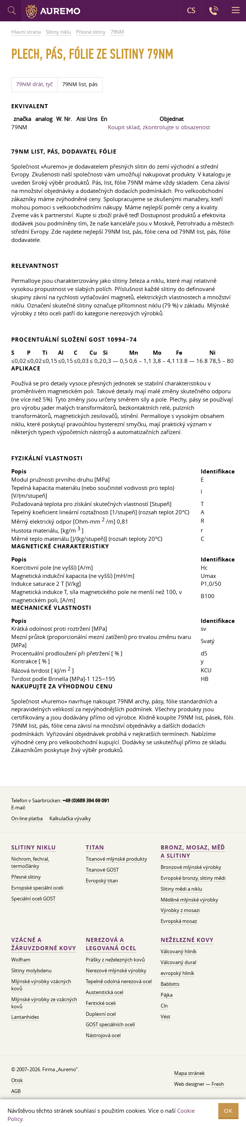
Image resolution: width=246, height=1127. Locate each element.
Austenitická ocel (104, 992)
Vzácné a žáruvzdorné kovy (43, 944)
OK (228, 1111)
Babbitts (170, 984)
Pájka (167, 994)
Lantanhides (25, 1017)
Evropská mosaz (179, 921)
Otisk (17, 1080)
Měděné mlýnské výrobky (189, 899)
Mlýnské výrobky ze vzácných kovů (44, 1003)
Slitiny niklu (33, 847)
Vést (165, 1016)
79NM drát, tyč (34, 84)
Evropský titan (102, 880)
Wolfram (20, 959)
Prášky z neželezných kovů (115, 959)
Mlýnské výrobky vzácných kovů (41, 985)
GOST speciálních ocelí (110, 1024)
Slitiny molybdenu (31, 970)
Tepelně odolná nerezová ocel (119, 981)
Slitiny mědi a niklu (181, 888)
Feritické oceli (101, 1003)
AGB (16, 1091)
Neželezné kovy (187, 940)
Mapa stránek (189, 1073)
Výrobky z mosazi (180, 910)
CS (191, 10)
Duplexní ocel (101, 1014)
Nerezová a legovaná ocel (111, 944)
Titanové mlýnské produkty (116, 858)
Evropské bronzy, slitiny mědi (193, 878)
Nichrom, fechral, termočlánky (30, 862)
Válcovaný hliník (179, 951)
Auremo (53, 11)
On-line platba (27, 818)
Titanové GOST (102, 869)
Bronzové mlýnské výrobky (191, 867)
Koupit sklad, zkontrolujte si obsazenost (159, 127)
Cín (164, 1005)
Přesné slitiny (26, 876)
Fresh (218, 1084)
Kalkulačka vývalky (70, 818)
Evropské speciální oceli (37, 887)
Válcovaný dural (178, 962)
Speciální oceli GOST (33, 898)
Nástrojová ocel (103, 1035)
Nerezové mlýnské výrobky (116, 970)
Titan (95, 847)
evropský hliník (177, 973)
